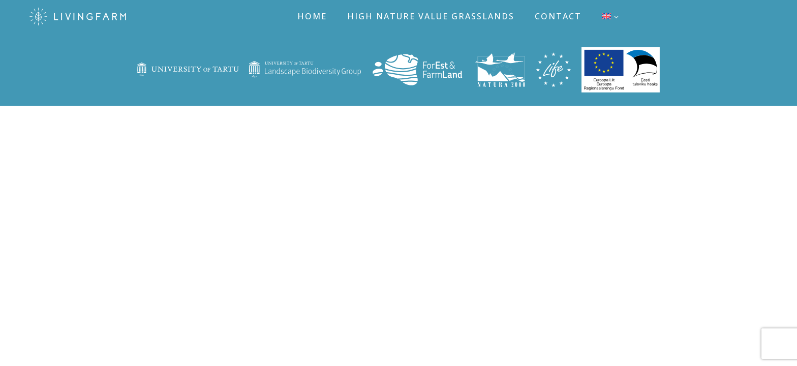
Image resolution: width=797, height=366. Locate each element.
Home (312, 16)
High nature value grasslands (430, 16)
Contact (558, 16)
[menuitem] (610, 16)
